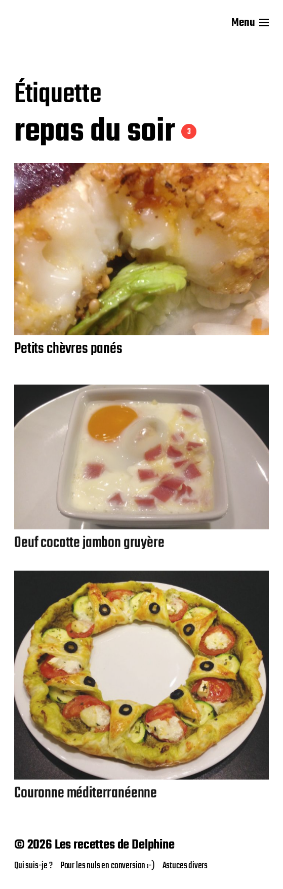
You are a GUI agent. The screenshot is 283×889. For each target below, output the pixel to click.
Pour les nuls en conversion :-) (107, 865)
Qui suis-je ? (33, 865)
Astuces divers (185, 865)
